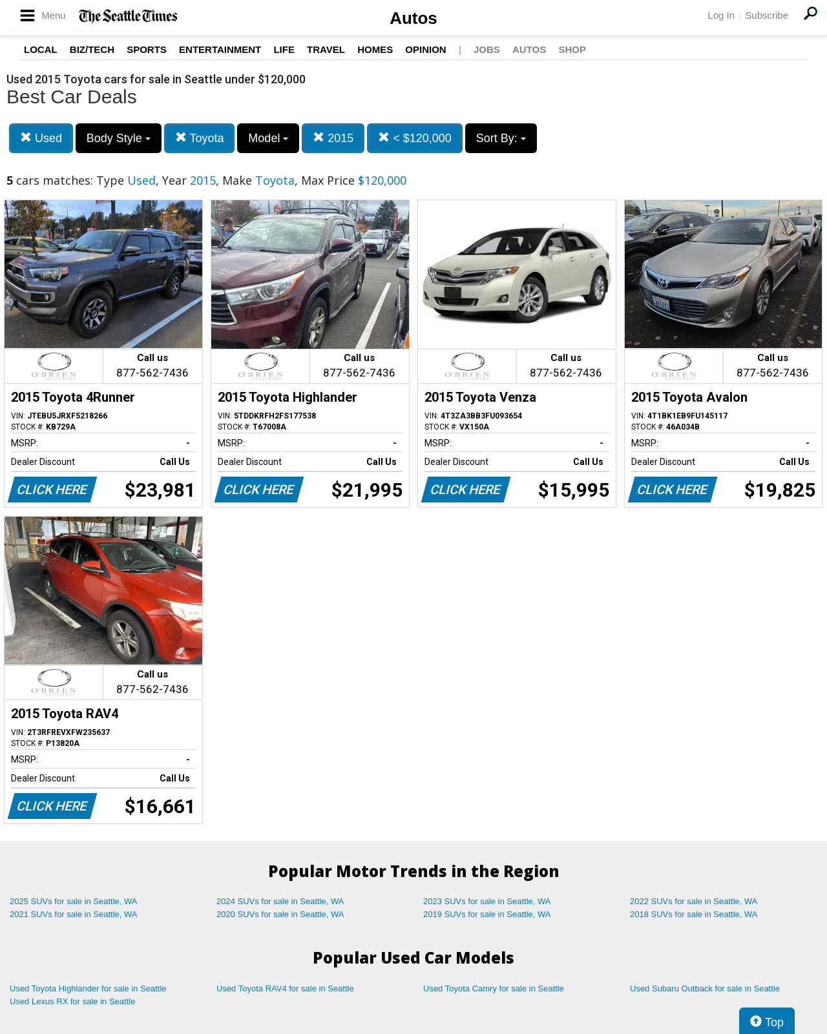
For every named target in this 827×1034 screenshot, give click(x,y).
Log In (721, 15)
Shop (572, 49)
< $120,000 (415, 138)
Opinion (425, 49)
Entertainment (220, 49)
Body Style (119, 138)
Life (284, 49)
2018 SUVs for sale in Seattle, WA (694, 914)
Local (41, 49)
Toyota (199, 138)
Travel (326, 49)
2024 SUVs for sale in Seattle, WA (280, 901)
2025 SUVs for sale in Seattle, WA (74, 901)
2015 (333, 138)
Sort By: (501, 138)
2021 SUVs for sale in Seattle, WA (74, 914)
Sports (147, 49)
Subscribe (766, 15)
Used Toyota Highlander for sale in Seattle (88, 988)
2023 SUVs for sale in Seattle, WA (487, 901)
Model (268, 138)
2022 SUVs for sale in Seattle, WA (694, 901)
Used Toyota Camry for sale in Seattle (493, 988)
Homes (375, 49)
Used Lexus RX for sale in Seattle (72, 1001)
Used (41, 138)
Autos (413, 18)
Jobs (487, 49)
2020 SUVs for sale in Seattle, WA (280, 914)
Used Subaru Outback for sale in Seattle (705, 988)
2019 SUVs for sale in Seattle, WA (487, 914)
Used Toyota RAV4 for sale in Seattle (285, 988)
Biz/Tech (92, 49)
